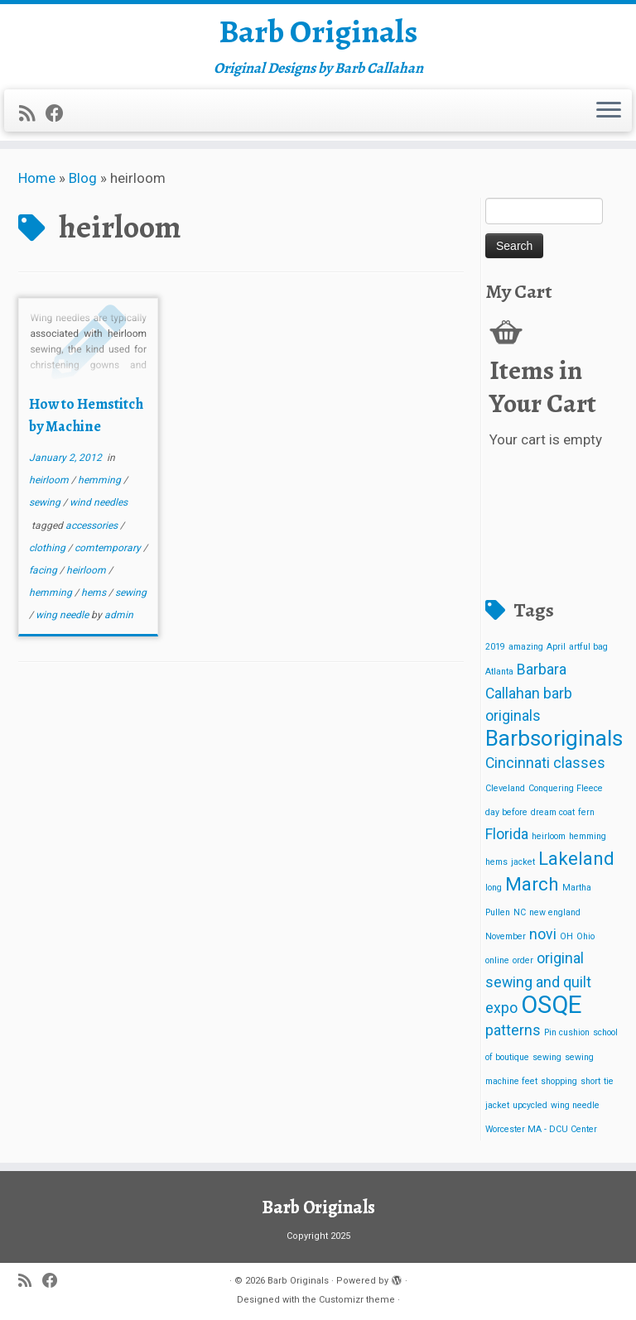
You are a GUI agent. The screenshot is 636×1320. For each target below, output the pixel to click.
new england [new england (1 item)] (555, 917)
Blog (83, 183)
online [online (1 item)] (497, 965)
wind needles (99, 508)
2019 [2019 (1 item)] (495, 652)
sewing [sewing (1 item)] (546, 1062)
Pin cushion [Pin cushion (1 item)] (567, 1038)
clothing (48, 553)
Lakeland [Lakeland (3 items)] (576, 863)
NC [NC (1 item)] (519, 917)
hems (94, 597)
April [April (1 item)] (556, 652)
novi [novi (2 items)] (542, 939)
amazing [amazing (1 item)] (525, 652)
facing (44, 575)
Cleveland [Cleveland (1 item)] (505, 793)
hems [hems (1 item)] (496, 867)
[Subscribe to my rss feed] (32, 116)
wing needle (63, 620)
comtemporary (109, 553)
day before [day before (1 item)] (506, 817)
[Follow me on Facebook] (60, 116)
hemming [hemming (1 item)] (587, 841)
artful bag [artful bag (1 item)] (588, 652)
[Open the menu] (608, 113)
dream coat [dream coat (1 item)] (553, 817)
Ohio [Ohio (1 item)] (585, 941)
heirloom (50, 485)
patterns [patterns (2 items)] (513, 1036)
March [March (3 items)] (532, 889)
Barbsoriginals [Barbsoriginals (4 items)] (554, 743)
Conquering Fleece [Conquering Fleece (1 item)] (565, 793)
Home (36, 183)
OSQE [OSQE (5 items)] (551, 1010)
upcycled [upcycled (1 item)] (530, 1110)
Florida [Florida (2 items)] (506, 839)
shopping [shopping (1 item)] (559, 1086)
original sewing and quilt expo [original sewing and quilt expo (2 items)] (538, 988)
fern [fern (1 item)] (586, 817)
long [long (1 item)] (493, 892)
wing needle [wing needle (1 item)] (575, 1110)
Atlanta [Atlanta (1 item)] (499, 676)
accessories (92, 530)
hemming (100, 485)
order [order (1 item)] (523, 965)
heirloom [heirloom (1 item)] (549, 841)
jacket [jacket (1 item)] (523, 867)
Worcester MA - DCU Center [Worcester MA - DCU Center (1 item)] (541, 1134)
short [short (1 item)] (590, 1086)
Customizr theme (357, 1299)
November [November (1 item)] (505, 941)
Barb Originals (318, 33)
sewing (46, 508)
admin (118, 620)
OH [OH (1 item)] (566, 941)
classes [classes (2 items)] (579, 769)
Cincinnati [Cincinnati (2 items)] (517, 769)
